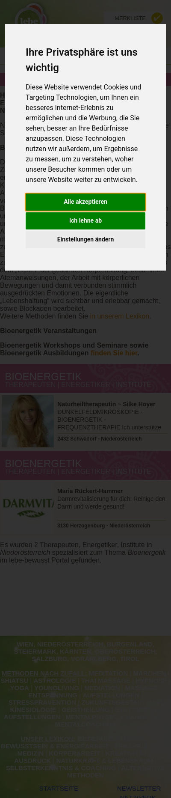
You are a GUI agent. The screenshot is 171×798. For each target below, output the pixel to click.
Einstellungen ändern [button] (85, 239)
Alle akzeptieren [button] (85, 201)
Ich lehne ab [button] (85, 220)
